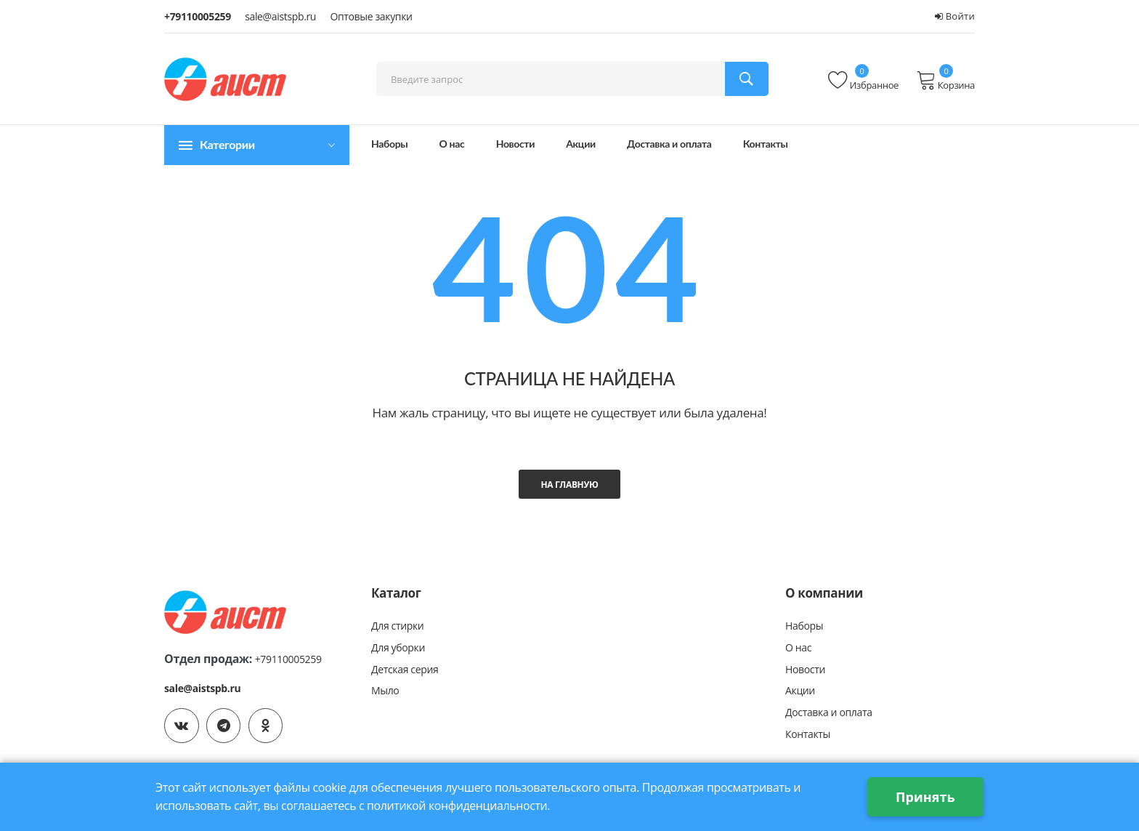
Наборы (389, 143)
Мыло (385, 691)
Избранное (863, 80)
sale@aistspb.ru (280, 16)
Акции (581, 143)
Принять (925, 797)
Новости (515, 143)
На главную (569, 484)
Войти (955, 16)
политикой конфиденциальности (458, 806)
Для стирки (397, 626)
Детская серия (404, 669)
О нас (452, 143)
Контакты (765, 143)
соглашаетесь (319, 806)
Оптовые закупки (371, 16)
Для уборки (398, 647)
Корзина (945, 80)
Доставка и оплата (669, 143)
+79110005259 (197, 16)
